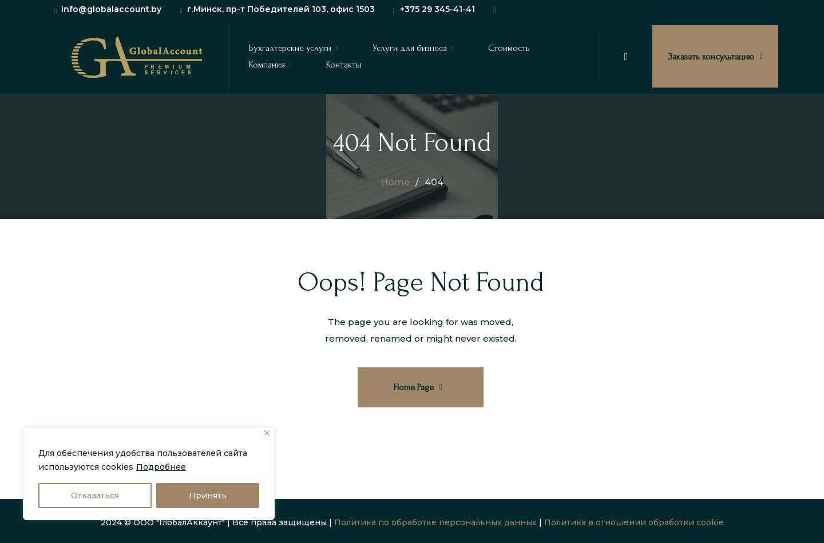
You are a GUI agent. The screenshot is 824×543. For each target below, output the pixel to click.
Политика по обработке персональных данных (435, 522)
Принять (208, 495)
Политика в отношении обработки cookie (634, 522)
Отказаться (95, 495)
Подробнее (161, 467)
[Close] (267, 432)
